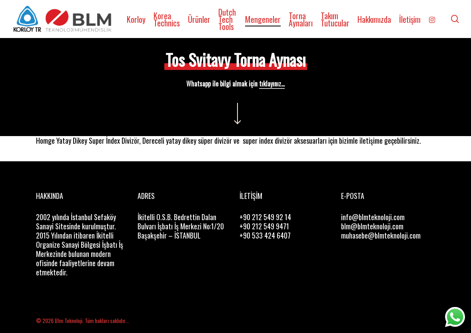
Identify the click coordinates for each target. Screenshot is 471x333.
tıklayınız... (272, 83)
